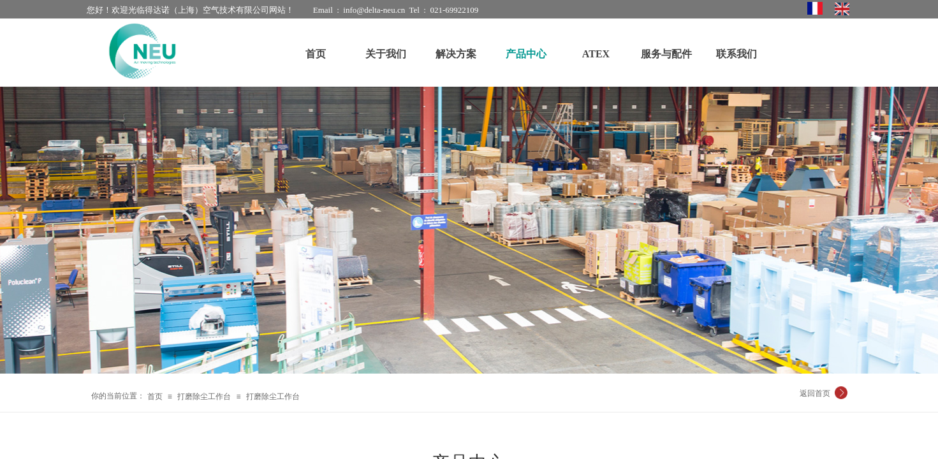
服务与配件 (666, 53)
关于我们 (385, 53)
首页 (155, 396)
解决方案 (456, 53)
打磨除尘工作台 (204, 396)
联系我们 (736, 53)
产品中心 (526, 53)
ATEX (596, 53)
